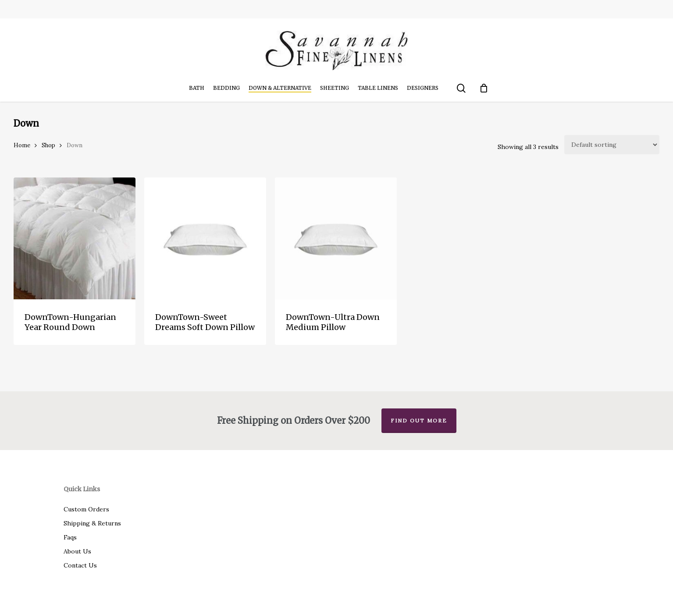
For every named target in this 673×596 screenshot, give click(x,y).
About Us (77, 551)
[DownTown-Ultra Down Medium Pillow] (336, 238)
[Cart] (483, 88)
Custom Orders (86, 509)
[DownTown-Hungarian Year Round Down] (74, 238)
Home (22, 145)
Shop (48, 145)
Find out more (419, 420)
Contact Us (80, 565)
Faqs (70, 537)
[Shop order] (611, 144)
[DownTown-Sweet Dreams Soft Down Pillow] (205, 238)
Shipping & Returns (92, 523)
